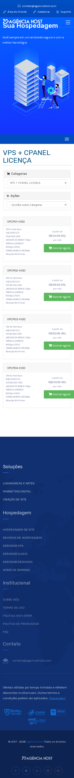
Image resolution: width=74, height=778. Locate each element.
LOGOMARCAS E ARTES (19, 493)
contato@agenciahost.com (37, 6)
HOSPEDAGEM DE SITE (19, 538)
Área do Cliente (15, 11)
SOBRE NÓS (11, 606)
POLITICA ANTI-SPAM (17, 622)
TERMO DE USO (13, 614)
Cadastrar (41, 11)
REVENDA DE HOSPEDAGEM (22, 546)
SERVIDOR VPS (13, 554)
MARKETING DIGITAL (17, 501)
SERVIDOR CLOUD (15, 562)
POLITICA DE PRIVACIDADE (21, 630)
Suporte (64, 11)
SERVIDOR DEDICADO (17, 570)
